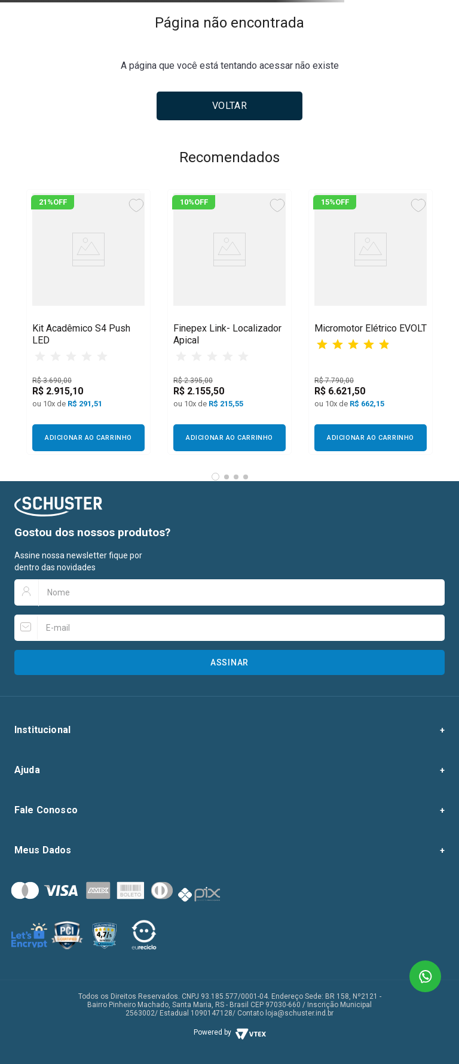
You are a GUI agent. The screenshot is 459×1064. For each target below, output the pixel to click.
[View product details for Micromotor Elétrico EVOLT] (370, 322)
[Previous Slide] (39, 322)
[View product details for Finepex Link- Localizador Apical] (229, 322)
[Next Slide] (424, 322)
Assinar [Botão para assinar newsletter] (229, 662)
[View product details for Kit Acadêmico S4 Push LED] (88, 322)
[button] (215, 477)
